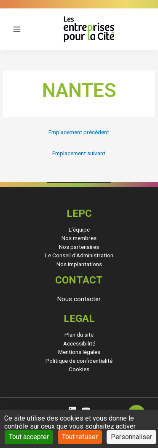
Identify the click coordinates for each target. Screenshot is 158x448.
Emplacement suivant (78, 153)
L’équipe (79, 229)
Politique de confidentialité (79, 360)
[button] (79, 299)
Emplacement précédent (78, 132)
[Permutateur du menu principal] (17, 29)
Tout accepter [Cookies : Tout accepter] (29, 437)
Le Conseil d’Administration (79, 255)
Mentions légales (79, 351)
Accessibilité (79, 343)
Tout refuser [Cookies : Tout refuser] (80, 437)
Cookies (79, 369)
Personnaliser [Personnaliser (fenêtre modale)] (131, 437)
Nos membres (79, 238)
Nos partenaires (79, 246)
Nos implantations (79, 264)
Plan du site (79, 334)
